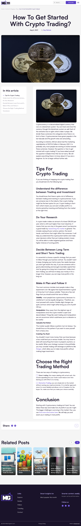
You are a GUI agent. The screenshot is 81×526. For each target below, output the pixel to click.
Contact (20, 512)
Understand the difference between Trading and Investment (14, 98)
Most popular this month (48, 497)
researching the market (56, 229)
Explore (19, 497)
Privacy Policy (42, 523)
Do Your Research (8, 100)
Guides (19, 501)
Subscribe (71, 2)
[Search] (54, 2)
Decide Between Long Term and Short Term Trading (14, 103)
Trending (20, 508)
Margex (38, 349)
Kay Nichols (47, 30)
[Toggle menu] (78, 2)
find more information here (48, 412)
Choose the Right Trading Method (13, 108)
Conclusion (6, 111)
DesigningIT (77, 523)
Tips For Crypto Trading (12, 95)
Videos (19, 505)
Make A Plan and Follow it (10, 105)
